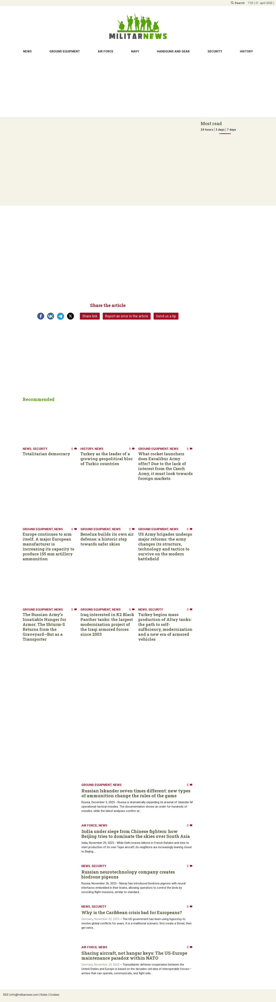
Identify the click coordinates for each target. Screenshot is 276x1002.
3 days (220, 129)
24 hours (207, 129)
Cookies (53, 994)
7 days (231, 129)
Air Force (105, 51)
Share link (89, 316)
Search (238, 3)
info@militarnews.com (24, 994)
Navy (135, 51)
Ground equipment (64, 51)
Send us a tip (166, 316)
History (246, 51)
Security (215, 51)
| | (261, 3)
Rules (43, 994)
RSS (5, 994)
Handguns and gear (173, 51)
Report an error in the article (126, 316)
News (27, 51)
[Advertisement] (138, 86)
